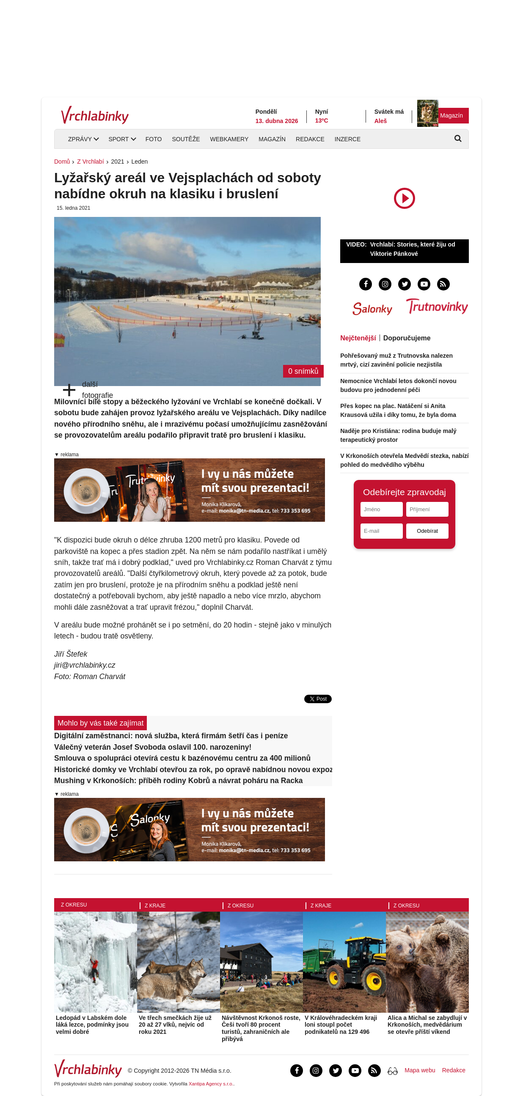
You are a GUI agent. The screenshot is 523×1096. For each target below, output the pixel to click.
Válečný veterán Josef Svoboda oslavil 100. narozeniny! (152, 747)
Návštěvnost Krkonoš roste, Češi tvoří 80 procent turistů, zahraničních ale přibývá (261, 1028)
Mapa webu (420, 1070)
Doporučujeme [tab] (407, 338)
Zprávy (80, 139)
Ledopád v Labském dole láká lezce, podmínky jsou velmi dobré (92, 1025)
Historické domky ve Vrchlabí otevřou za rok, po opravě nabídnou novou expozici (193, 769)
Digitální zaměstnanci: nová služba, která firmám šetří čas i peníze (171, 736)
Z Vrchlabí (90, 161)
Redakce (310, 139)
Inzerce (348, 139)
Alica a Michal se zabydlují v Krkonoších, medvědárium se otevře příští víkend (427, 1025)
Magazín (451, 115)
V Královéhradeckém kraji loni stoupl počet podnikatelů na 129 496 (341, 1025)
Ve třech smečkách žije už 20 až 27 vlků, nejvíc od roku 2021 (175, 1025)
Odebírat (427, 531)
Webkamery (229, 139)
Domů (62, 161)
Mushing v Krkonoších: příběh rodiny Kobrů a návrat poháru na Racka (178, 780)
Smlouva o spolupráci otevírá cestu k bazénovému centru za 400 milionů (182, 758)
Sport (118, 139)
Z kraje (155, 906)
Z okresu (74, 905)
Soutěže (186, 139)
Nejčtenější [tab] (358, 338)
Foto (154, 139)
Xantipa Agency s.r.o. (211, 1083)
